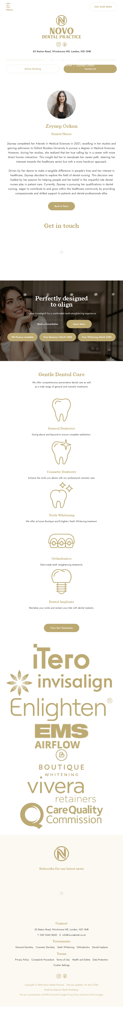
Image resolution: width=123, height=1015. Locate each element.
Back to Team (61, 206)
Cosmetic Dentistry (45, 955)
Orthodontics (83, 955)
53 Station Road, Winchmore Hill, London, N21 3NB (62, 51)
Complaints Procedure (42, 968)
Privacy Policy (22, 968)
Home (32, 65)
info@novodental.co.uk (74, 943)
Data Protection (100, 968)
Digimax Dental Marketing (65, 998)
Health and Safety (81, 968)
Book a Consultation (47, 324)
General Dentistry (24, 955)
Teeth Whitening (65, 955)
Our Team (46, 65)
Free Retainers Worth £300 (81, 337)
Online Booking (33, 69)
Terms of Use (63, 968)
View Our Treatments (61, 636)
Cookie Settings (61, 973)
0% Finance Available (38, 337)
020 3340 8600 (103, 6)
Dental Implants (100, 955)
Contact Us (90, 69)
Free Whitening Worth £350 (61, 350)
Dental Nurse (64, 65)
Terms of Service (90, 1002)
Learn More (79, 324)
